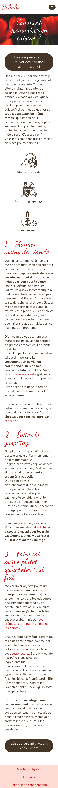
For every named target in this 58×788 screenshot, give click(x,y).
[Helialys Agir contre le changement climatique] (11, 7)
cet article (11, 421)
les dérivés (12, 628)
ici (42, 101)
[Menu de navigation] (52, 7)
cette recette (20, 653)
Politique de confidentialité (29, 785)
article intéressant (21, 374)
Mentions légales (29, 769)
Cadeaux (29, 777)
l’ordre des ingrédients (32, 624)
